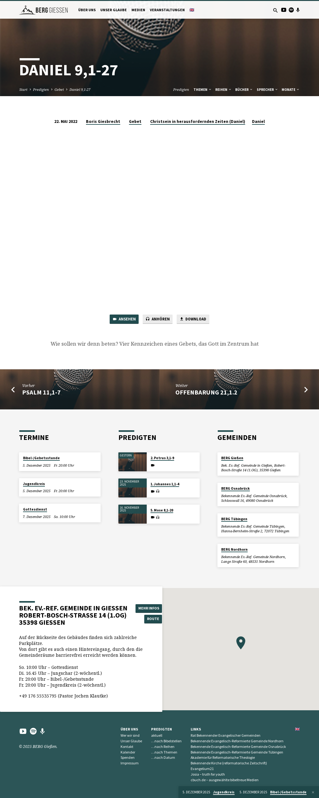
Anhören (156, 320)
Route (150, 619)
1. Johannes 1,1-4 (164, 484)
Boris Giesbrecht (103, 121)
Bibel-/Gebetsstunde (41, 458)
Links (196, 729)
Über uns (87, 9)
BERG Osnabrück (235, 488)
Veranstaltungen (167, 9)
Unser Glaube (113, 9)
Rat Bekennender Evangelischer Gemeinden (225, 735)
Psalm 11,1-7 (41, 393)
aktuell (156, 735)
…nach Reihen (162, 746)
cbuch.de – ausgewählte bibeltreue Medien (225, 779)
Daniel (258, 121)
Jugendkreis (34, 484)
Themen (202, 89)
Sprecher (267, 89)
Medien (138, 9)
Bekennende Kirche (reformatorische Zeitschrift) (229, 763)
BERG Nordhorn (234, 549)
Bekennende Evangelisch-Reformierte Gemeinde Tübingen (237, 752)
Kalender (128, 752)
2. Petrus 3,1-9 (162, 458)
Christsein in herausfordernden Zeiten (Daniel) (197, 121)
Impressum (130, 763)
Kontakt (127, 746)
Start (23, 89)
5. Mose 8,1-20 (161, 510)
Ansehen (122, 320)
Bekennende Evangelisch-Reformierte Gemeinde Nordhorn (237, 741)
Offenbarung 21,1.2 (206, 393)
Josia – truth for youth (208, 774)
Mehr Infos (149, 607)
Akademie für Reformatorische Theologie (223, 757)
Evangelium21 (202, 768)
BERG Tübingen (234, 519)
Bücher (244, 89)
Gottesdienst (35, 509)
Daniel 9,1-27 (79, 89)
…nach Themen (164, 752)
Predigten (41, 89)
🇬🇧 (191, 9)
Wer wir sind (130, 735)
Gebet (59, 89)
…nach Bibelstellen (166, 741)
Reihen (223, 89)
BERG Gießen (232, 458)
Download (194, 320)
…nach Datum (163, 757)
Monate (291, 89)
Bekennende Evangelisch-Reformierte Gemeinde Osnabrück (238, 746)
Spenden (128, 757)
